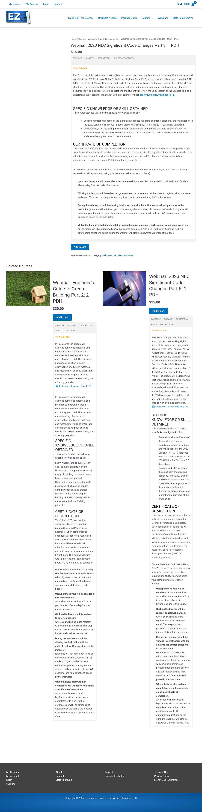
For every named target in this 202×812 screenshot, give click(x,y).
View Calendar (80, 68)
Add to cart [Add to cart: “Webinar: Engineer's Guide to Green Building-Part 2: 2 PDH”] (63, 319)
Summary (90, 58)
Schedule (77, 58)
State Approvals (64, 780)
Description (104, 58)
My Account (32, 4)
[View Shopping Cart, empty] (186, 4)
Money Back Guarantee (166, 780)
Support (58, 4)
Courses (83, 39)
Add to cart (80, 247)
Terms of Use (161, 772)
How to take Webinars (123, 58)
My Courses (15, 4)
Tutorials (109, 772)
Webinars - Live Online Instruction (105, 39)
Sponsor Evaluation (115, 776)
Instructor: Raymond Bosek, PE (159, 94)
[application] (151, 18)
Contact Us (61, 776)
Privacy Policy (161, 776)
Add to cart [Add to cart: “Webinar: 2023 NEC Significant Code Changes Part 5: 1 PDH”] (160, 310)
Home (74, 39)
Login (46, 4)
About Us (60, 772)
